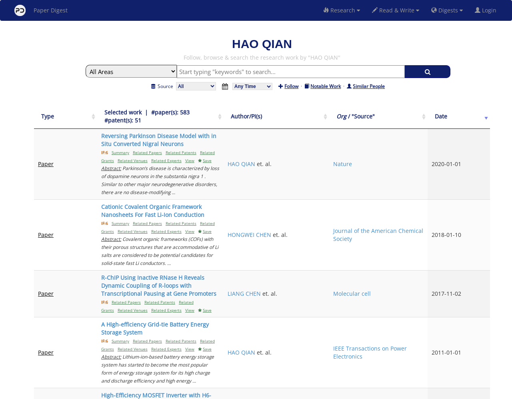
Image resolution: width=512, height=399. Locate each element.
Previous (399, 323)
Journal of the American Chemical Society (432, 178)
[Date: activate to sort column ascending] (476, 112)
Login (487, 10)
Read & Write (395, 10)
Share (297, 391)
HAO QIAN (346, 140)
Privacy (278, 391)
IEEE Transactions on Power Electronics (430, 248)
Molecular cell (425, 213)
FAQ (222, 391)
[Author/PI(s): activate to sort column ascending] (365, 112)
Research (341, 10)
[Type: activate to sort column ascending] (56, 112)
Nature (415, 140)
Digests (447, 10)
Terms (259, 391)
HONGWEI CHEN (354, 178)
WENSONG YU (351, 291)
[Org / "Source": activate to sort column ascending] (432, 112)
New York (321, 391)
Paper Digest (41, 10)
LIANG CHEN (349, 213)
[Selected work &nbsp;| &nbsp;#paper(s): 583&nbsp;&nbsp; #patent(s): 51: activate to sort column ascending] (203, 112)
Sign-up (239, 391)
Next (478, 323)
